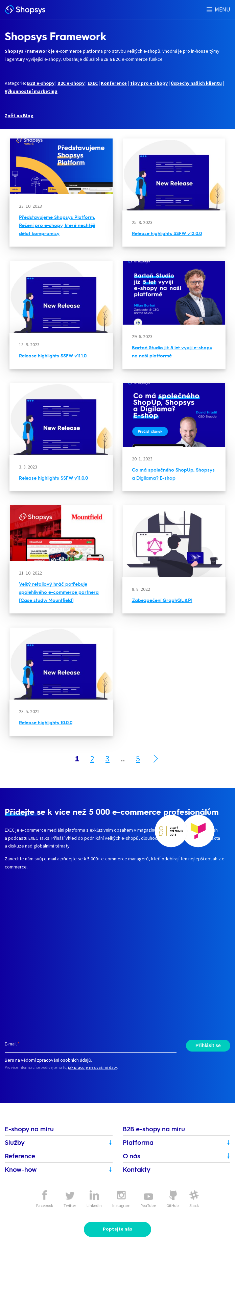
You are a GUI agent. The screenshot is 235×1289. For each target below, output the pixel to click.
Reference (20, 1156)
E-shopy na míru (29, 1128)
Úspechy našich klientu (196, 83)
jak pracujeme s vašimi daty (92, 1067)
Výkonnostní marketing (31, 91)
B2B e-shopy (40, 83)
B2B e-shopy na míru (154, 1128)
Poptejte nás (117, 1229)
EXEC (93, 83)
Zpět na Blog (19, 115)
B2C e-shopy (71, 83)
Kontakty (136, 1169)
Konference (114, 83)
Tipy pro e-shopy (149, 83)
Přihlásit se (208, 1045)
